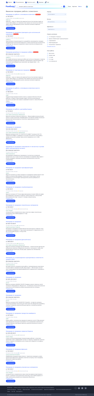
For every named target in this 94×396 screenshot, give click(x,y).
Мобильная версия (11, 389)
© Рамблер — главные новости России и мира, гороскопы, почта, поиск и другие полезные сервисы (30, 387)
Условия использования (37, 389)
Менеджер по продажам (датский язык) (18, 239)
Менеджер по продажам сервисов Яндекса (19, 331)
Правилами (49, 394)
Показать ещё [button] (9, 25)
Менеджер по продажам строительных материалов (22, 205)
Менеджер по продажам (13, 127)
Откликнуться (10, 28)
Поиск (69, 6)
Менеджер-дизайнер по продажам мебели (19, 52)
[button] (25, 24)
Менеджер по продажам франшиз (16, 349)
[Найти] (64, 6)
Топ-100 (13, 391)
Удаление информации (49, 389)
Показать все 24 (51, 46)
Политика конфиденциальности (63, 389)
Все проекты (19, 391)
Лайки (8, 391)
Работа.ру (85, 394)
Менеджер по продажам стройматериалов (19, 187)
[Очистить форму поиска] (61, 6)
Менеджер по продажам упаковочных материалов (22, 367)
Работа (80, 6)
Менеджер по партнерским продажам (18, 70)
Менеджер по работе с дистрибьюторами (19, 109)
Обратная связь (26, 389)
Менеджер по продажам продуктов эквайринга (21, 313)
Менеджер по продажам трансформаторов (19, 167)
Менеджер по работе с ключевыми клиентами (20, 14)
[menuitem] (9, 2)
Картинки (74, 6)
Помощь (19, 389)
